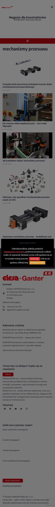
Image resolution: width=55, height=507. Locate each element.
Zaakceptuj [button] (34, 259)
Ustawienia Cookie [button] (37, 263)
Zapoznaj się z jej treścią (14, 252)
